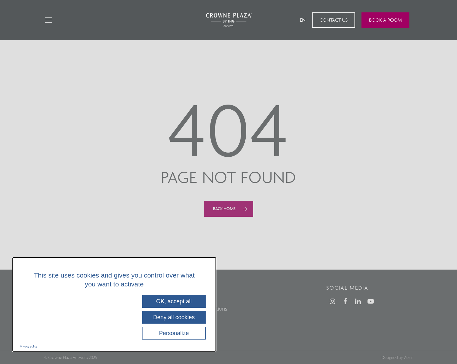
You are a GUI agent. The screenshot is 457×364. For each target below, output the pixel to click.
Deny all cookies (174, 317)
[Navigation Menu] (48, 20)
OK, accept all (174, 301)
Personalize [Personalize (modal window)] (174, 333)
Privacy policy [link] (28, 346)
